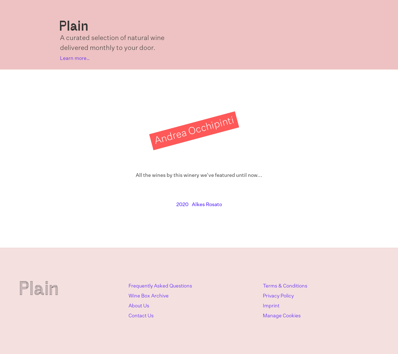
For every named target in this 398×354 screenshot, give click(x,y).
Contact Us (141, 315)
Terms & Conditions (285, 286)
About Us (139, 306)
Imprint (271, 306)
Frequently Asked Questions (160, 286)
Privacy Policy (278, 296)
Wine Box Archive (149, 296)
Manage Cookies (282, 315)
